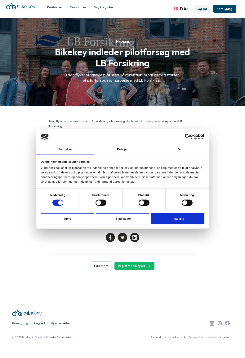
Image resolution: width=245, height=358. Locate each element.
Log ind (201, 9)
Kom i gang (225, 9)
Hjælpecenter (60, 323)
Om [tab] (179, 149)
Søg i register (104, 7)
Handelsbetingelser (218, 337)
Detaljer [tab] (122, 149)
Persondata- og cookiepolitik (168, 337)
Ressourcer (78, 7)
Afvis (67, 218)
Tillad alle (177, 218)
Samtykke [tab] (65, 149)
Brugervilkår (196, 337)
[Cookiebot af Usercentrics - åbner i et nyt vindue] (187, 137)
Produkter (54, 7)
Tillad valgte (122, 218)
